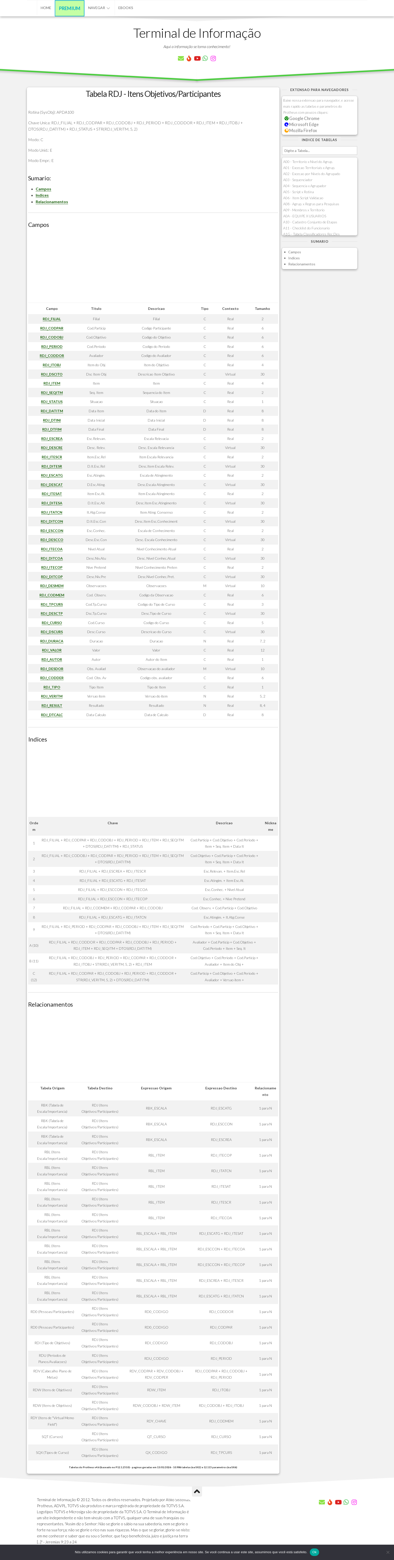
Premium (69, 8)
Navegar (96, 8)
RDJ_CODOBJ (51, 337)
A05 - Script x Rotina (298, 192)
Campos (43, 188)
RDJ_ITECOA (52, 549)
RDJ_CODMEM (51, 595)
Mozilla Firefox (300, 130)
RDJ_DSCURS (52, 632)
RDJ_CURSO (52, 623)
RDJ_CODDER (52, 678)
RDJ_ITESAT (52, 493)
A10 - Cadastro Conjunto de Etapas (310, 222)
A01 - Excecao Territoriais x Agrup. (309, 168)
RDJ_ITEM (51, 383)
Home (46, 8)
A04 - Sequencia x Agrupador (304, 186)
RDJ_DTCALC (52, 715)
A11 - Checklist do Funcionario (306, 228)
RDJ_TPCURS (52, 604)
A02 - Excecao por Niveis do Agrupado (311, 174)
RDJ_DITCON (52, 521)
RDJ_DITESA (51, 503)
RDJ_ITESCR (52, 457)
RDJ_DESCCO (51, 540)
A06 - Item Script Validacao (303, 198)
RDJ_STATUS (52, 401)
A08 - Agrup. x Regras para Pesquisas (311, 204)
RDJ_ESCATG (52, 475)
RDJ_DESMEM (52, 586)
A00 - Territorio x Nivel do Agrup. (308, 161)
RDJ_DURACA (51, 641)
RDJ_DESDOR (51, 669)
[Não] (387, 1552)
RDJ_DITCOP (52, 576)
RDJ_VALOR (52, 650)
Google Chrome (302, 118)
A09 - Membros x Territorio (304, 210)
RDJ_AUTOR (51, 659)
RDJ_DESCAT (52, 484)
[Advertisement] (153, 267)
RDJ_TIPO (51, 687)
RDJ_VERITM (52, 696)
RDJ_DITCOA (52, 558)
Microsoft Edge (301, 124)
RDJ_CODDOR (52, 355)
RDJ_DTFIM (52, 429)
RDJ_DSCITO (52, 374)
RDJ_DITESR (51, 466)
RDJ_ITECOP (52, 567)
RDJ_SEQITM (52, 392)
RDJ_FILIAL (52, 319)
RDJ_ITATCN (51, 512)
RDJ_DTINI (52, 420)
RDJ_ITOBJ (52, 365)
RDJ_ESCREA (52, 438)
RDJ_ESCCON (51, 530)
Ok (314, 1552)
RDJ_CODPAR (51, 328)
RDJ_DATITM (52, 411)
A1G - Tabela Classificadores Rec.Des (311, 234)
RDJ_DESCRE (52, 447)
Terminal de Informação (197, 32)
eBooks (125, 8)
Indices (42, 195)
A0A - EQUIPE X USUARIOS (304, 216)
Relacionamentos (52, 201)
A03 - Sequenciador (298, 180)
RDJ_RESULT (51, 705)
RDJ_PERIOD (52, 346)
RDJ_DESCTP (52, 613)
